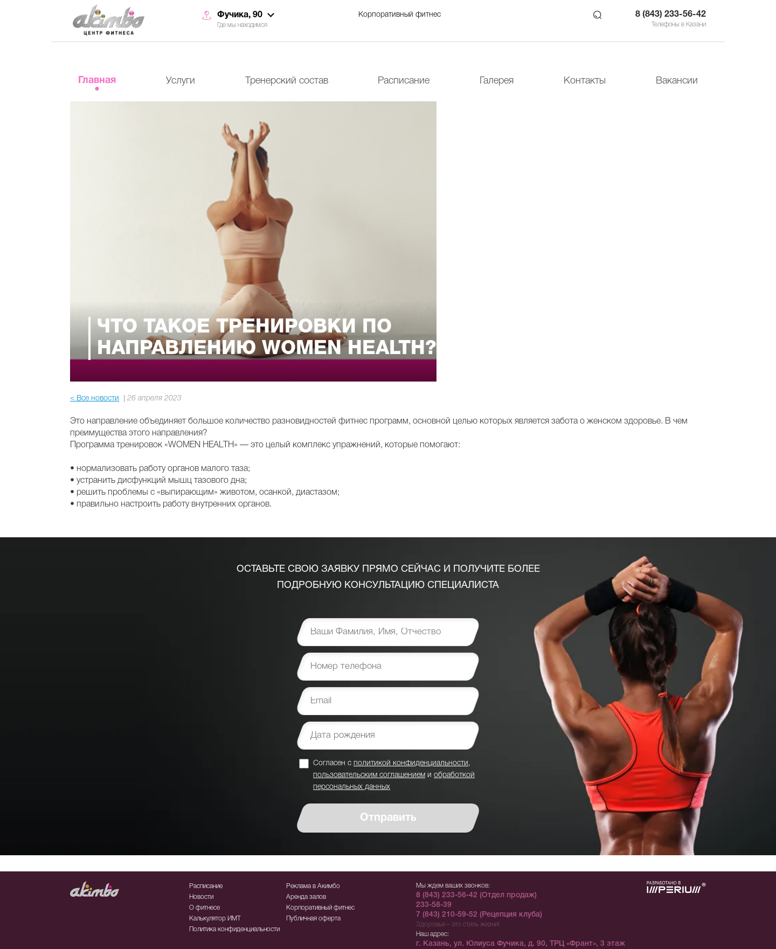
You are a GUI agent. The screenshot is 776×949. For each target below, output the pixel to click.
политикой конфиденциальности (411, 763)
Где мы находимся (242, 25)
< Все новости (94, 398)
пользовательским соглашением (369, 775)
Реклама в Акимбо (313, 886)
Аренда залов (306, 897)
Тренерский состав (286, 81)
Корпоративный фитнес (399, 14)
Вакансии (677, 81)
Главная (97, 80)
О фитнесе (204, 908)
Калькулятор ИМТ (215, 919)
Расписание (403, 81)
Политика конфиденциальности (234, 929)
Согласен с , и (394, 775)
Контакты (585, 81)
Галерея (497, 81)
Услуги (180, 81)
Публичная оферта (313, 919)
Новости (201, 897)
